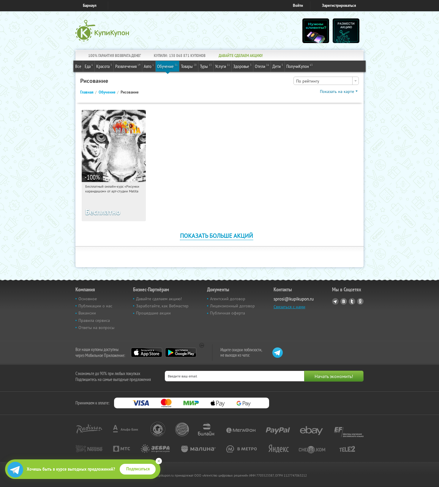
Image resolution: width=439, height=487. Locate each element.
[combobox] (326, 81)
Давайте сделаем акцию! (159, 298)
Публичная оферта (227, 313)
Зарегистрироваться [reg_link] (339, 5)
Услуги (222, 66)
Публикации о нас (95, 306)
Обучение (167, 66)
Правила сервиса (94, 320)
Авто (149, 66)
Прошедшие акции (153, 313)
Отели (262, 66)
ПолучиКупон (299, 66)
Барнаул (90, 5)
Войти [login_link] (298, 5)
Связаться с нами (289, 306)
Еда (89, 66)
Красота (104, 66)
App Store (146, 352)
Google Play (180, 352)
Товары (189, 66)
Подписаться (138, 469)
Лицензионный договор (232, 306)
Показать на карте (337, 91)
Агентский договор (227, 298)
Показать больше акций (216, 235)
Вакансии (87, 313)
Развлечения (127, 66)
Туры (206, 66)
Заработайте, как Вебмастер (162, 306)
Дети (277, 66)
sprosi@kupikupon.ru (294, 299)
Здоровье (242, 66)
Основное (87, 298)
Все (78, 66)
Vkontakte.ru (343, 301)
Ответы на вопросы (96, 327)
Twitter (352, 301)
